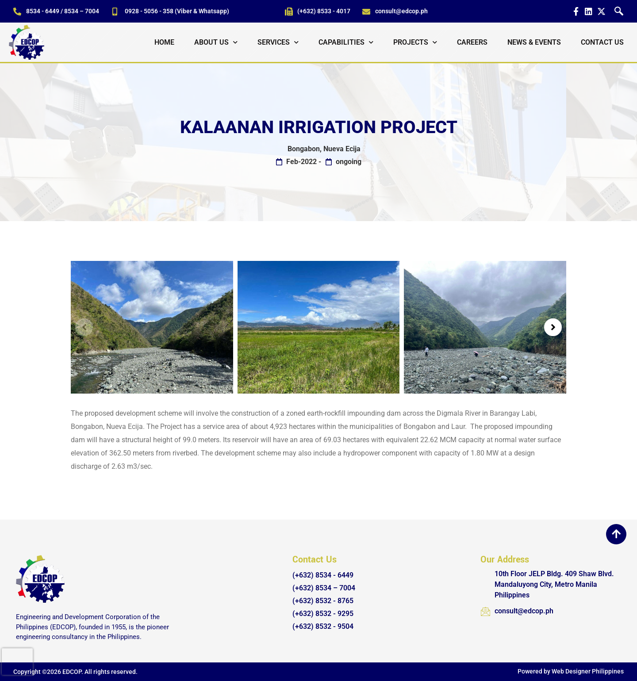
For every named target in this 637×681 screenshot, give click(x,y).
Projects (415, 42)
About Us (216, 42)
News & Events (534, 42)
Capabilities (345, 42)
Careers (472, 42)
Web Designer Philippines (588, 671)
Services (278, 42)
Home (164, 42)
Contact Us (602, 42)
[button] (84, 327)
